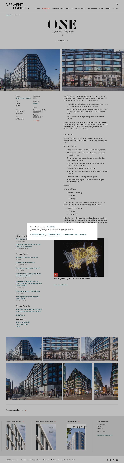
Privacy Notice (51, 227)
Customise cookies (68, 234)
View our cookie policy (80, 234)
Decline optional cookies (54, 234)
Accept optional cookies (38, 234)
